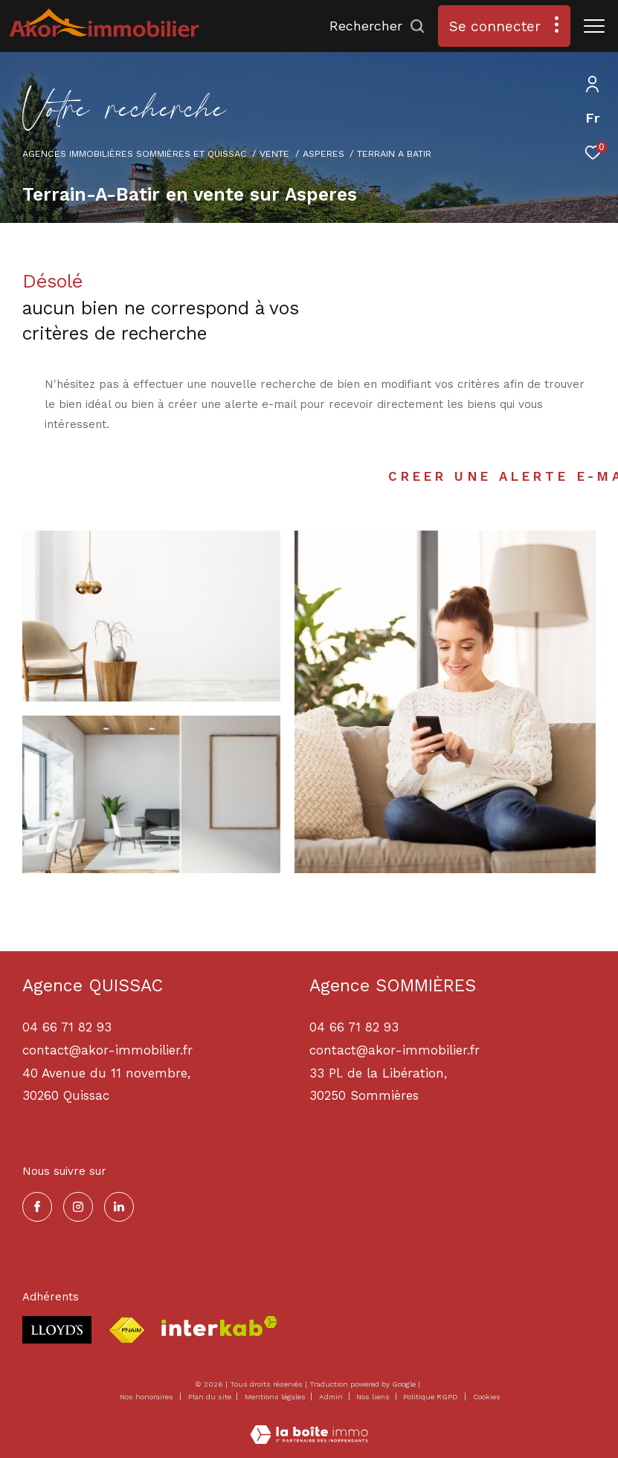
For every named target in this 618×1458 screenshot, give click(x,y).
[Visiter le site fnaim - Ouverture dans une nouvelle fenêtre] (126, 1330)
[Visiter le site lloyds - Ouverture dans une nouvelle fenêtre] (56, 1330)
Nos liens (374, 1397)
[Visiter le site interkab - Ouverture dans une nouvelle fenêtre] (219, 1326)
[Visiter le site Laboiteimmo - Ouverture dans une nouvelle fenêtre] (309, 1425)
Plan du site (211, 1397)
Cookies (486, 1397)
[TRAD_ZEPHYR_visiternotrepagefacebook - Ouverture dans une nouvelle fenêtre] (37, 1207)
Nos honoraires (146, 1397)
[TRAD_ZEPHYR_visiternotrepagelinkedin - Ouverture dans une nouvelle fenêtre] (119, 1207)
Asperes (323, 153)
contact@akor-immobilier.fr (394, 1050)
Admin (332, 1397)
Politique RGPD (430, 1397)
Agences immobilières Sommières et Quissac (134, 153)
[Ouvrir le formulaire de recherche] (377, 26)
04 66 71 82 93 (354, 1027)
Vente (274, 153)
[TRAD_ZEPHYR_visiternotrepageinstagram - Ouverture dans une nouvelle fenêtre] (78, 1207)
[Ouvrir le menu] (594, 26)
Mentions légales (276, 1397)
